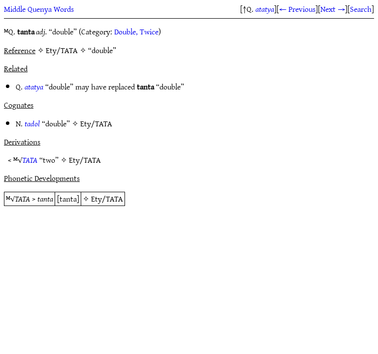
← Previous (297, 9)
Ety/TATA (96, 123)
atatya (264, 9)
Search (361, 9)
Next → (332, 9)
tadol (32, 123)
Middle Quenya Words (39, 9)
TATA (29, 160)
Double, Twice (136, 31)
